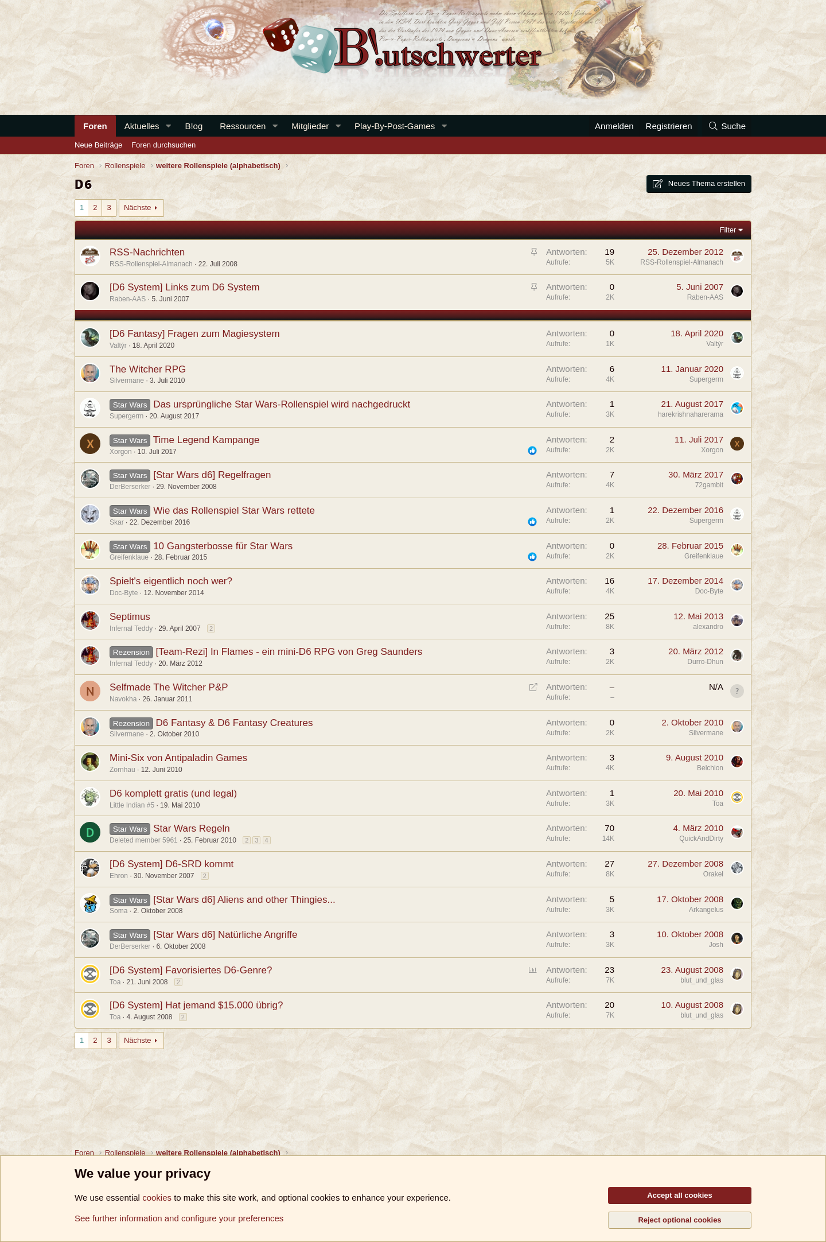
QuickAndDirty (701, 839)
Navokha (123, 699)
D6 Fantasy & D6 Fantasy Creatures (234, 722)
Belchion (710, 768)
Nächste (137, 207)
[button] (168, 126)
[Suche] (726, 126)
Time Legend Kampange (206, 439)
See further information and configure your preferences (179, 1218)
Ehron (119, 876)
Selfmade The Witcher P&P (169, 687)
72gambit (709, 485)
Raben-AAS (128, 299)
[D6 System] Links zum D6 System (185, 287)
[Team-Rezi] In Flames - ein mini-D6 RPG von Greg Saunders (288, 651)
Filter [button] (728, 230)
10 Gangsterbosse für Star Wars (223, 546)
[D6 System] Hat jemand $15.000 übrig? (196, 1005)
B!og (193, 126)
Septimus (130, 616)
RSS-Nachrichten (147, 252)
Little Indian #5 (132, 805)
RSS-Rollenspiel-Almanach (151, 264)
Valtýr (118, 345)
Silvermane (127, 381)
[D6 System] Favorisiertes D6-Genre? (191, 970)
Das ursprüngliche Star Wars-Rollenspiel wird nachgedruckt (281, 404)
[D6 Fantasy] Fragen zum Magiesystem (195, 333)
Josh (716, 945)
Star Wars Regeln (191, 828)
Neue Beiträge (98, 145)
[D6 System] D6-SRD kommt (171, 864)
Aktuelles (141, 126)
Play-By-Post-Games (394, 126)
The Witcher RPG (148, 369)
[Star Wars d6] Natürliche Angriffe (225, 934)
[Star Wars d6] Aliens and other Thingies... (244, 899)
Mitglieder (310, 126)
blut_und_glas (701, 980)
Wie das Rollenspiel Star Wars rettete (234, 510)
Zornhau (122, 770)
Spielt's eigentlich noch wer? (171, 581)
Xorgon (121, 452)
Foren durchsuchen (163, 145)
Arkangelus (706, 910)
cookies (157, 1197)
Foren (95, 126)
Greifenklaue (129, 557)
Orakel (713, 874)
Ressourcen (243, 126)
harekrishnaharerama (690, 414)
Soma (118, 911)
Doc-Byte (124, 593)
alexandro (708, 627)
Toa (717, 803)
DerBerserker (130, 487)
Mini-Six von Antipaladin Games (178, 757)
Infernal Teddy (131, 628)
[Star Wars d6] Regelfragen (212, 474)
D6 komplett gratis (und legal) (173, 793)
